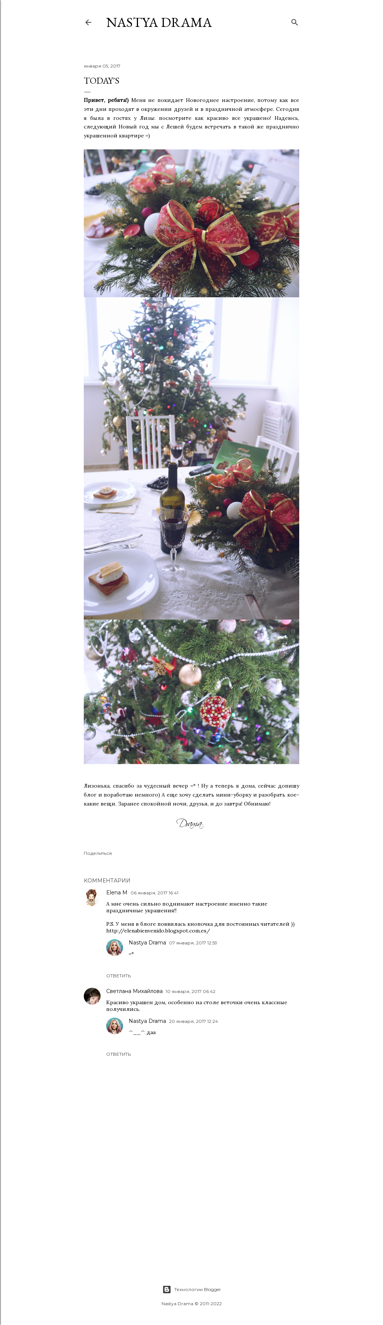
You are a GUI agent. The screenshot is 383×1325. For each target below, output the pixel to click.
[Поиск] (294, 20)
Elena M (117, 892)
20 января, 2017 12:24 (193, 1021)
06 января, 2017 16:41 (154, 893)
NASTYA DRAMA (159, 22)
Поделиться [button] (98, 853)
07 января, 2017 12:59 (193, 943)
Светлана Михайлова (134, 991)
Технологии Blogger (191, 1289)
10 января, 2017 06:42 (190, 991)
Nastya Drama (147, 942)
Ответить (118, 975)
